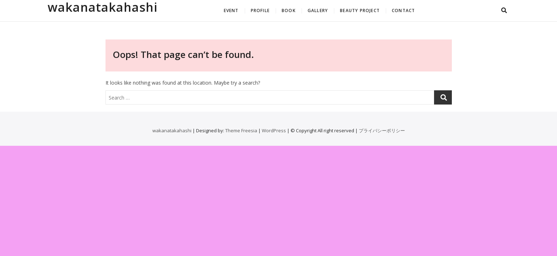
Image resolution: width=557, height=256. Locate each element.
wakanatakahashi (103, 7)
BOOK (289, 10)
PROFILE (260, 10)
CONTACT (403, 10)
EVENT (231, 10)
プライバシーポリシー (382, 130)
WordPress (274, 130)
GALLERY (318, 10)
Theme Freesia (241, 130)
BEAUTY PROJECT (360, 10)
